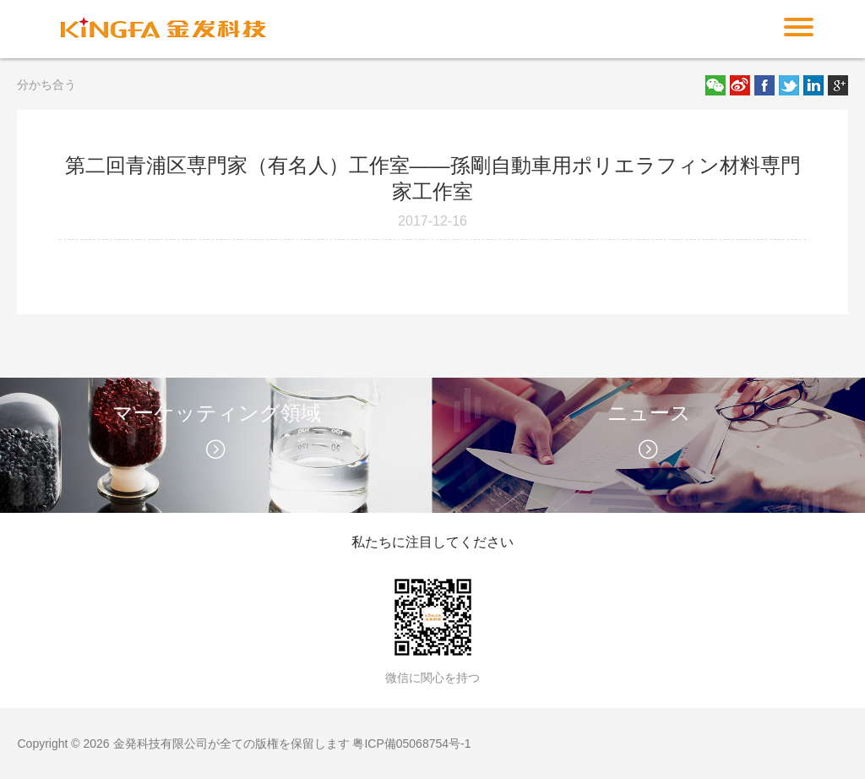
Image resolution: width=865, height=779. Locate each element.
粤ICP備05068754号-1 (411, 743)
